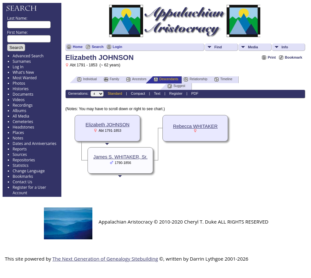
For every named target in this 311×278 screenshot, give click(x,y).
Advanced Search (28, 56)
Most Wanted (25, 78)
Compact (138, 93)
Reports (20, 149)
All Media (21, 116)
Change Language (29, 171)
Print (272, 57)
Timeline (223, 79)
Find (218, 47)
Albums (19, 110)
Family (111, 79)
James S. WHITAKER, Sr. (120, 156)
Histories (20, 88)
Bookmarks (23, 176)
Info (285, 47)
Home (78, 47)
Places (18, 132)
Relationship (195, 79)
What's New (23, 72)
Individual (87, 79)
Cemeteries (23, 121)
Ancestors (136, 79)
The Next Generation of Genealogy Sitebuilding (105, 258)
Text (157, 93)
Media (253, 47)
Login (117, 47)
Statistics (20, 165)
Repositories (24, 160)
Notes (18, 138)
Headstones (23, 127)
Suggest (176, 86)
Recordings (23, 105)
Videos (19, 99)
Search (98, 47)
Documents (23, 94)
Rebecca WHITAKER (195, 126)
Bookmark (293, 57)
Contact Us (22, 182)
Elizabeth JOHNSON (108, 124)
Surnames (22, 61)
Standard (115, 93)
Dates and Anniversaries (34, 143)
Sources (20, 154)
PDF (194, 93)
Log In (18, 67)
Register (175, 93)
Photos (19, 83)
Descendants (166, 79)
